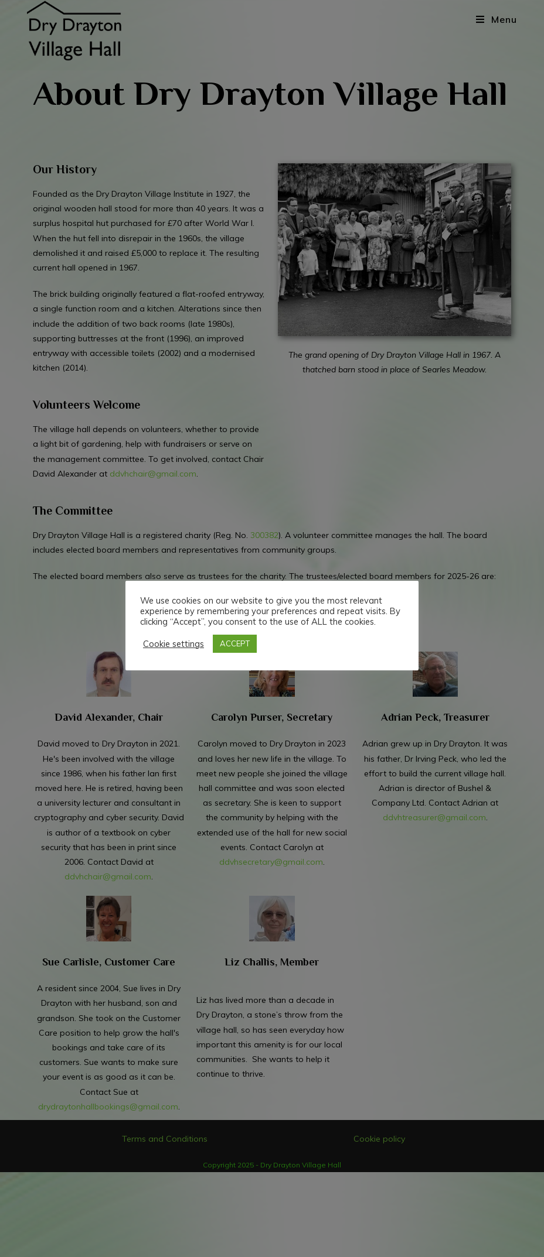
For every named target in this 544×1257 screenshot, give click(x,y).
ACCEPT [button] (235, 643)
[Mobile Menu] (496, 19)
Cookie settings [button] (173, 644)
